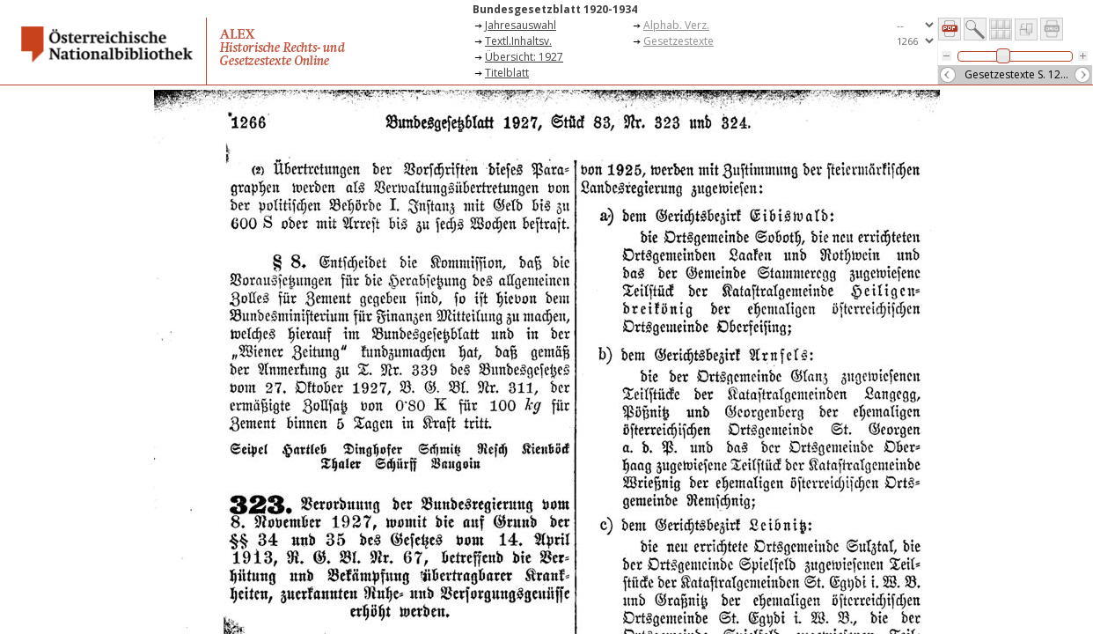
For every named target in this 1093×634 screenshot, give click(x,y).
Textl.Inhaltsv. (518, 40)
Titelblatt (507, 72)
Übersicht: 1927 (524, 56)
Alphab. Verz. (676, 25)
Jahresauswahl (520, 25)
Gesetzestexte (678, 40)
